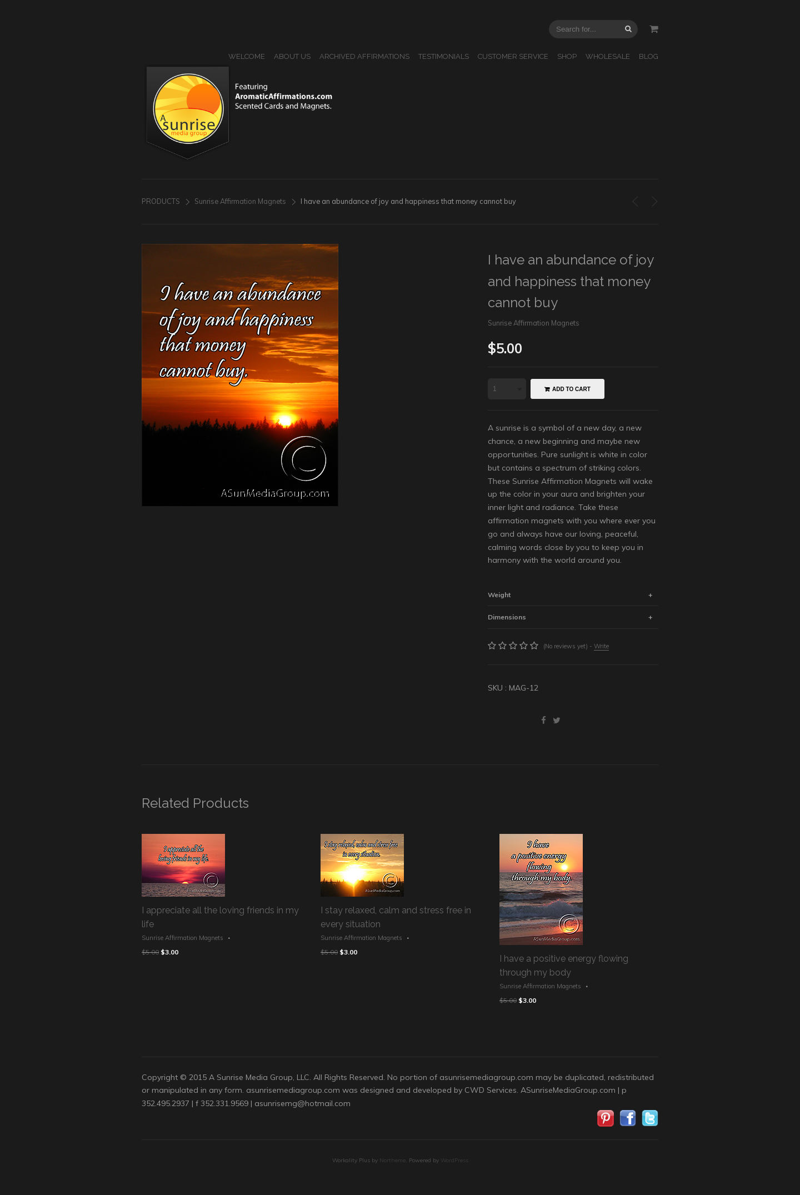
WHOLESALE (608, 56)
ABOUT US (292, 56)
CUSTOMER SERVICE (513, 56)
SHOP (567, 56)
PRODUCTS (161, 201)
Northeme (392, 1160)
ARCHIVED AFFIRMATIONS (364, 56)
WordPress (454, 1160)
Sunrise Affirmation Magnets (240, 201)
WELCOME (246, 56)
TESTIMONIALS (443, 56)
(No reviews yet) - (576, 646)
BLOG (648, 56)
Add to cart (571, 389)
